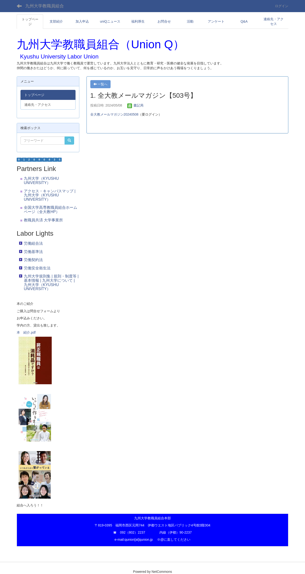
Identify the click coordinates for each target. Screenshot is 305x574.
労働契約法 (33, 260)
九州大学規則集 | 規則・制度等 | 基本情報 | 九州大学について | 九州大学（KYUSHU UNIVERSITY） (51, 282)
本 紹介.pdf (26, 332)
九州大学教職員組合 (44, 6)
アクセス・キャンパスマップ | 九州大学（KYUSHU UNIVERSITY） (50, 195)
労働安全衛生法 (37, 268)
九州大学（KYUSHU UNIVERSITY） (41, 180)
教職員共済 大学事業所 (43, 220)
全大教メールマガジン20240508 (114, 114)
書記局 (135, 105)
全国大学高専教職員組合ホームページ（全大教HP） (50, 209)
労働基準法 (33, 252)
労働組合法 (33, 243)
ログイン (281, 6)
